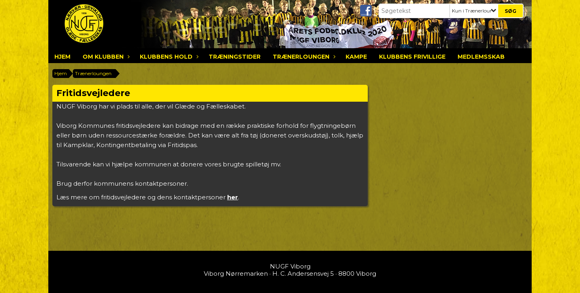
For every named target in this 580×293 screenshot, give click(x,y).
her (232, 197)
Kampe (356, 56)
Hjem (62, 56)
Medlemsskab (481, 56)
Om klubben (105, 56)
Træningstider (235, 56)
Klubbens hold (168, 56)
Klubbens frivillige (412, 56)
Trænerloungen (303, 56)
